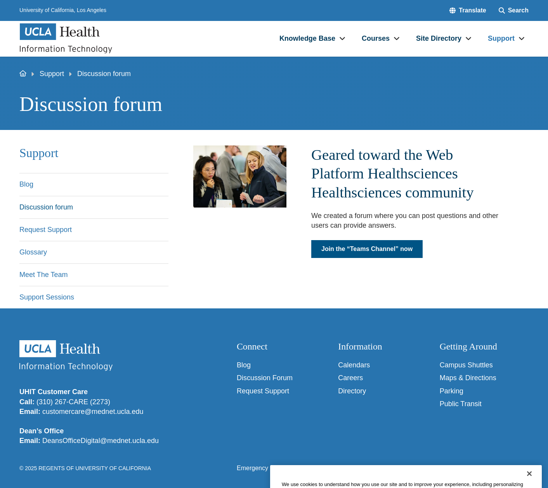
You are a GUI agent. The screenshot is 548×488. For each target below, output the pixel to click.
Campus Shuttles (466, 365)
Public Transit (461, 404)
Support (52, 74)
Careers (350, 378)
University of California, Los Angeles (62, 10)
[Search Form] (514, 10)
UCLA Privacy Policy (349, 468)
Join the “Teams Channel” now (367, 249)
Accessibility (294, 468)
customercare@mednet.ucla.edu (92, 411)
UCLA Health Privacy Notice (425, 468)
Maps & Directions (468, 378)
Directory (352, 391)
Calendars (354, 365)
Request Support (263, 391)
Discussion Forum (265, 378)
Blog (244, 365)
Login (480, 468)
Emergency (252, 468)
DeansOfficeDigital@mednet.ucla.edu (100, 441)
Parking (451, 391)
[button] (467, 10)
